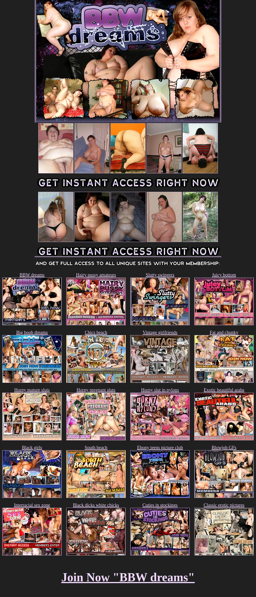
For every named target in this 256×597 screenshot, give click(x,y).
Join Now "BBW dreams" (128, 577)
